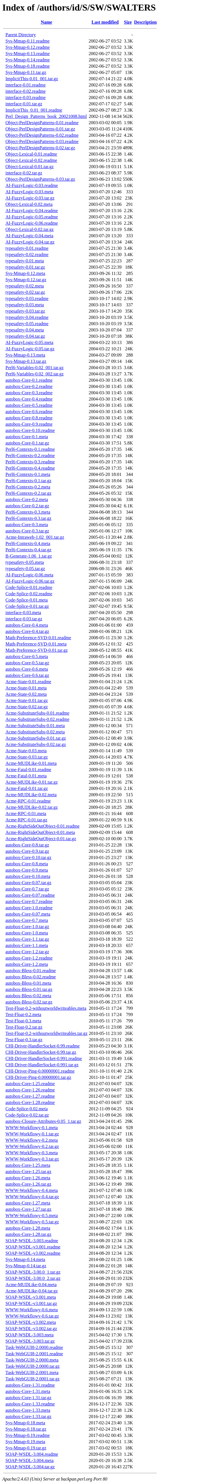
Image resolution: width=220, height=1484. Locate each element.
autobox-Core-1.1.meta (26, 945)
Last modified (105, 22)
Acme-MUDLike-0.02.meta (31, 794)
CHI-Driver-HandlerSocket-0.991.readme (43, 1058)
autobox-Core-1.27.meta (27, 1203)
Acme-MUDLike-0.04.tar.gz (31, 1290)
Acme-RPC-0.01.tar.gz (26, 819)
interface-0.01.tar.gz (23, 103)
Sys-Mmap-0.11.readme (27, 41)
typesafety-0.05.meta (24, 562)
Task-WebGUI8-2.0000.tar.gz (32, 1366)
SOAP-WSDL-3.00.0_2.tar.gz (32, 1278)
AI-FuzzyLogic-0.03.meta (29, 191)
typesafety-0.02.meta (24, 285)
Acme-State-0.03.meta (26, 750)
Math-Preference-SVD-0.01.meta (35, 644)
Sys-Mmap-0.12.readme (27, 47)
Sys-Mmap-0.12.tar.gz (25, 279)
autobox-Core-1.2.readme (28, 958)
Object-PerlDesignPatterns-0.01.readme (41, 122)
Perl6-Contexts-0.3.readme (30, 461)
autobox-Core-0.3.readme (28, 392)
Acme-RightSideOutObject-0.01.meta (40, 832)
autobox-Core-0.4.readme (28, 399)
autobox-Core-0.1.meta (26, 436)
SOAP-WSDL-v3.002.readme (32, 1253)
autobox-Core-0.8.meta (26, 863)
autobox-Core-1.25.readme (30, 1083)
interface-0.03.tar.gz (23, 618)
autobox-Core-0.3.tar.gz (27, 530)
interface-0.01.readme (25, 85)
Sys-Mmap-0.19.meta (25, 1441)
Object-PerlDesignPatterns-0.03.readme (41, 141)
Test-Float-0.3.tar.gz (23, 1039)
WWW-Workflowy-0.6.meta (31, 1309)
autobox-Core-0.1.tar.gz (27, 443)
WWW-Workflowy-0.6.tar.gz (32, 1316)
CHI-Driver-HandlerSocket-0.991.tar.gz (41, 1064)
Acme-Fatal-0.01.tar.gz (26, 788)
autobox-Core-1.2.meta (26, 964)
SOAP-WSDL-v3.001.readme (32, 1246)
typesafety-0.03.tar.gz (25, 311)
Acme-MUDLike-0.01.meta (31, 763)
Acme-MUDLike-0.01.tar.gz (31, 782)
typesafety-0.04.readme (26, 317)
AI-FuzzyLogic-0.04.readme (31, 210)
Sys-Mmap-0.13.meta (25, 355)
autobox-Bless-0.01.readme (30, 970)
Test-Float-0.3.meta (23, 1020)
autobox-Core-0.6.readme (28, 411)
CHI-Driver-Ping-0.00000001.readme (39, 1071)
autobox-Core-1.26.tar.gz (28, 1184)
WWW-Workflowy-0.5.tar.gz (32, 1221)
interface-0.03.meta (23, 612)
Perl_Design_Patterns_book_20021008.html (46, 116)
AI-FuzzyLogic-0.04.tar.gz (29, 242)
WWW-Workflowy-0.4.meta (31, 1190)
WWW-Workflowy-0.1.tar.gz (32, 1133)
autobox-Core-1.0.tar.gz (27, 926)
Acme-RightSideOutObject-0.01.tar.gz (40, 838)
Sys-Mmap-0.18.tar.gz (25, 1429)
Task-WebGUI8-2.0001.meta (31, 1372)
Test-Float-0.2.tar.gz (23, 1027)
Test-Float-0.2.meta (23, 1014)
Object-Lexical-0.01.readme (31, 154)
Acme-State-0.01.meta (26, 687)
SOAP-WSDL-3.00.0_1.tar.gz (32, 1272)
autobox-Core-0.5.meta (26, 656)
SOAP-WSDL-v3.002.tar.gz (31, 1328)
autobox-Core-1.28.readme (30, 1102)
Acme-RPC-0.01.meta (25, 813)
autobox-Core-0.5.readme (28, 405)
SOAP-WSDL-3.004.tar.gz (30, 1466)
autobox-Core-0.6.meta (26, 669)
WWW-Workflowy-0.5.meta (31, 1215)
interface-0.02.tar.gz (23, 172)
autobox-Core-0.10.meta (27, 876)
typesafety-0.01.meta (24, 260)
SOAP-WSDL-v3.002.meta (30, 1322)
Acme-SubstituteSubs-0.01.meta (35, 725)
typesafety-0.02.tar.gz (25, 292)
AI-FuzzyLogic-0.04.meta (29, 235)
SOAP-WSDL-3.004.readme (31, 1454)
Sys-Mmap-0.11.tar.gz (25, 72)
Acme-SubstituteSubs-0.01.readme (37, 713)
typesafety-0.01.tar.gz (25, 267)
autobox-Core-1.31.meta (27, 1391)
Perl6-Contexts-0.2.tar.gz (28, 493)
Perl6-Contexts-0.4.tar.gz (28, 549)
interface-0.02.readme (25, 91)
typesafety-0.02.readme (26, 254)
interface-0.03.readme (25, 97)
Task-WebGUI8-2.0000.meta (31, 1360)
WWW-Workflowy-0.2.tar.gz (32, 1146)
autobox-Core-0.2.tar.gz (27, 505)
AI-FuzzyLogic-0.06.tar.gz (29, 581)
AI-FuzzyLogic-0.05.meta (29, 342)
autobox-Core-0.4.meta (26, 625)
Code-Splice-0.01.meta (26, 600)
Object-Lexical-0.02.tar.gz (29, 229)
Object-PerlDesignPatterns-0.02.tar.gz (40, 147)
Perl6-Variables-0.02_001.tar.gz (34, 367)
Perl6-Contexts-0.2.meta (27, 486)
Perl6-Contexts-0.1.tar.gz (28, 480)
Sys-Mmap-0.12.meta (25, 273)
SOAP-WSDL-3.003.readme (31, 1240)
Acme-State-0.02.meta (26, 694)
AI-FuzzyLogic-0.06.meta (29, 574)
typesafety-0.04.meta (24, 329)
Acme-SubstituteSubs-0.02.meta (35, 731)
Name (46, 22)
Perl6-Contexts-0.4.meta (27, 543)
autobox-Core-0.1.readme (28, 380)
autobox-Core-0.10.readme (30, 430)
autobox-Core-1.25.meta (27, 1165)
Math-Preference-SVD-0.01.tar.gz (36, 650)
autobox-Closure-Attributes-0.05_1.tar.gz (43, 1121)
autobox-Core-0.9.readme (28, 424)
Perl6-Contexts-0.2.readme (30, 455)
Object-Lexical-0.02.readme (31, 160)
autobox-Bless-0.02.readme (30, 976)
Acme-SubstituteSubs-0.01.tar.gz (35, 738)
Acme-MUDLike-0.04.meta (31, 1284)
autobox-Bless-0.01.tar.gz (28, 989)
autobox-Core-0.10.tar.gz (28, 857)
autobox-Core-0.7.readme (28, 901)
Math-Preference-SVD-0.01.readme (38, 637)
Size (128, 22)
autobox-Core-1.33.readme (30, 1403)
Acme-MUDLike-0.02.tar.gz (31, 807)
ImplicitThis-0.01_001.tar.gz (31, 78)
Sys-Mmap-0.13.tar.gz (25, 361)
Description (145, 22)
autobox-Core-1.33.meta (27, 1410)
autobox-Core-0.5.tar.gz (27, 662)
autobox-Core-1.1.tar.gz (27, 939)
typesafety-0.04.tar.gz (25, 336)
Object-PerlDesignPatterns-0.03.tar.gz (40, 179)
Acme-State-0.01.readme (28, 681)
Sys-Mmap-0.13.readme (27, 53)
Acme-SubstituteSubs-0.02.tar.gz (35, 744)
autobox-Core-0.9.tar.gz (27, 851)
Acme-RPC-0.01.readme (28, 801)
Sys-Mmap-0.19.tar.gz (25, 1447)
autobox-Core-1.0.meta (26, 932)
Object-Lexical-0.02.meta (28, 204)
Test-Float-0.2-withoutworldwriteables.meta (45, 1008)
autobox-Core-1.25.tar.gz (28, 1171)
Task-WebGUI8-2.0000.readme (34, 1347)
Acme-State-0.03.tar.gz (26, 757)
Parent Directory (20, 34)
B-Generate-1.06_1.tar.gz (28, 556)
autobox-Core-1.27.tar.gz (28, 1209)
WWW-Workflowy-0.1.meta (31, 1127)
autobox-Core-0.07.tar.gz (28, 882)
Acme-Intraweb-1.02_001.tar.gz (34, 537)
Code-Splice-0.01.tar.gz (27, 606)
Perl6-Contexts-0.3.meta (27, 512)
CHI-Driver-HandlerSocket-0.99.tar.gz (40, 1052)
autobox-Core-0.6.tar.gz (27, 675)
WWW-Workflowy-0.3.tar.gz (32, 1159)
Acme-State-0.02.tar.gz (26, 706)
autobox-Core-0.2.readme (28, 386)
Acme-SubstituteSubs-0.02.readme (37, 719)
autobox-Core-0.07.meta (27, 914)
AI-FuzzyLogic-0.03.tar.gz (29, 198)
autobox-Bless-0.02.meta (28, 995)
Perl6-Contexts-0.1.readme (30, 449)
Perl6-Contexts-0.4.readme (30, 468)
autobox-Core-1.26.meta (27, 1177)
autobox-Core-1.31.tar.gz (28, 1397)
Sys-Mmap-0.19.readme (27, 1435)
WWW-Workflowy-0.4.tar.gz (32, 1196)
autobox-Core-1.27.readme (30, 1096)
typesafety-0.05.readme (26, 323)
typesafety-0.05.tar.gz (25, 568)
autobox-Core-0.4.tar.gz (27, 631)
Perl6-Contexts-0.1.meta (27, 474)
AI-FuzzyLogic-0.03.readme (31, 185)
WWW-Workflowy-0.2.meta (31, 1140)
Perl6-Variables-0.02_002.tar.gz (34, 373)
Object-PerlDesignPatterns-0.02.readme (41, 135)
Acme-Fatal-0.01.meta (26, 775)
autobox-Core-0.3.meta (26, 524)
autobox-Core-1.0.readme (28, 907)
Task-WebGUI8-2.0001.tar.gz (32, 1378)
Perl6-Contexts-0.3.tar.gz (28, 518)
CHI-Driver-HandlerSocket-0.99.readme (42, 1045)
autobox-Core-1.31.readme (30, 1385)
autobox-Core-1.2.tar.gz (27, 951)
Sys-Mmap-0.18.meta (25, 1422)
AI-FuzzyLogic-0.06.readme (31, 223)
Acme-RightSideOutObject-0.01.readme (42, 826)
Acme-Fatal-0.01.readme (28, 769)
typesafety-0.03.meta (24, 304)
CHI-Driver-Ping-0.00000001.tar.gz (38, 1077)
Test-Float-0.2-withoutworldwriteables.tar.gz (46, 1033)
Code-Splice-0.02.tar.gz (27, 1115)
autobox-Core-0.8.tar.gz (27, 844)
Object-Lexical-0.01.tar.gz (29, 166)
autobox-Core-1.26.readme (30, 1089)
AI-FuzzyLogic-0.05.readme (31, 216)
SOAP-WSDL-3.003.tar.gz (30, 1341)
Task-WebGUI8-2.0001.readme (34, 1353)
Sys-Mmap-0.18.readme (27, 66)
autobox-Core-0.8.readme (28, 417)
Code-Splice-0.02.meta (26, 1108)
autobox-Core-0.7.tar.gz (27, 888)
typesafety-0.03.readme (26, 298)
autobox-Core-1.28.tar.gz (28, 1234)
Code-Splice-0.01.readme (28, 587)
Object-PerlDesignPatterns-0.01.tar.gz (40, 128)
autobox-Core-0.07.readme (30, 895)
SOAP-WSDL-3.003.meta (29, 1334)
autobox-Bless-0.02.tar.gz (28, 1002)
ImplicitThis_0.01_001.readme (33, 110)
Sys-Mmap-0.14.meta (25, 1259)
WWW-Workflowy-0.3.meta (31, 1152)
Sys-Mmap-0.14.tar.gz (25, 1265)
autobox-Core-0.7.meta (26, 920)
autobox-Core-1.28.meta (27, 1228)
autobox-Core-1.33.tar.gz (28, 1416)
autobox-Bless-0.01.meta (28, 983)
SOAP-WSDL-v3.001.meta (30, 1297)
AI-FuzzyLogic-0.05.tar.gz (29, 348)
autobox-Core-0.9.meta (26, 870)
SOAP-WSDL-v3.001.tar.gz (31, 1303)
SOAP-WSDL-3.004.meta (29, 1460)
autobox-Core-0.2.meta (26, 499)
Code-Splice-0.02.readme (28, 593)
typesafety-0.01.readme (26, 248)
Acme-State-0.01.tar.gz (26, 700)
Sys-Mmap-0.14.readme (27, 59)
